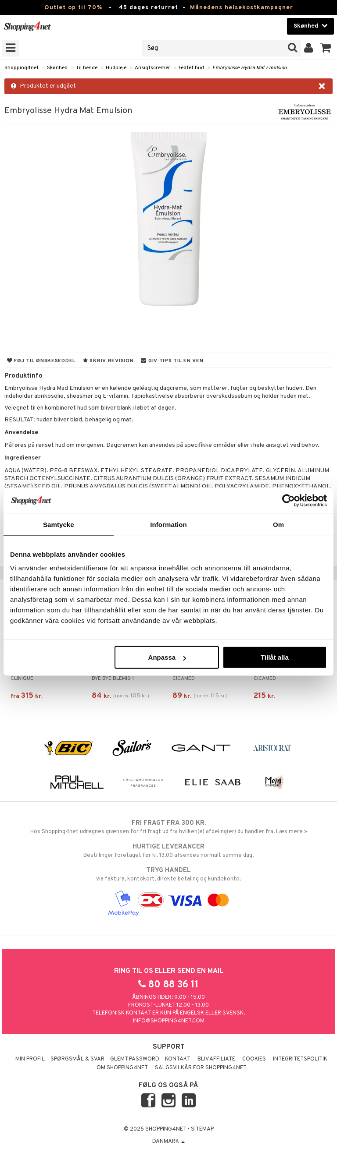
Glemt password (134, 1059)
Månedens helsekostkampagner (241, 7)
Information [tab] (168, 524)
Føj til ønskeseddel (41, 360)
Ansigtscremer (152, 67)
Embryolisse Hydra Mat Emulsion (249, 67)
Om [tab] (278, 524)
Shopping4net (21, 67)
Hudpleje (116, 67)
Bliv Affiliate (216, 1059)
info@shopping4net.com (168, 1021)
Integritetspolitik (300, 1059)
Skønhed (57, 67)
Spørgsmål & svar (77, 1059)
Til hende (86, 67)
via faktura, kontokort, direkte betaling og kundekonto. (168, 874)
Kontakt (177, 1059)
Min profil (30, 1059)
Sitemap (202, 1129)
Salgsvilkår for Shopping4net (201, 1067)
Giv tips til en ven (172, 360)
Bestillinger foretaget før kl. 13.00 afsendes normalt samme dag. (168, 850)
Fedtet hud (191, 67)
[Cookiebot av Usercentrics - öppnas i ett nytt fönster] (288, 500)
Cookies (254, 1059)
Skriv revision (108, 360)
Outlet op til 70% (73, 7)
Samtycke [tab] (58, 524)
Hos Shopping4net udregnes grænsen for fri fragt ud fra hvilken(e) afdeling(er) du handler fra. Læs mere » (168, 827)
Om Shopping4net (122, 1067)
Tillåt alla (275, 657)
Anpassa (167, 657)
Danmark (168, 1141)
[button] (326, 48)
